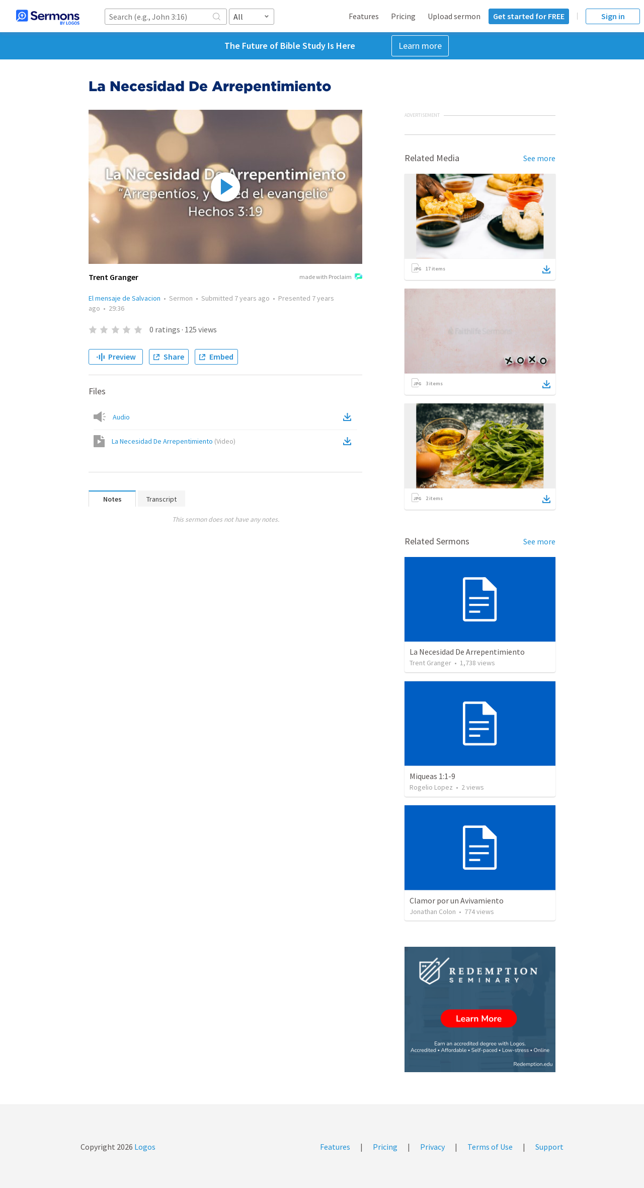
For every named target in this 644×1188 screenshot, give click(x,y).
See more (539, 158)
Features (364, 16)
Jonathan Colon (433, 911)
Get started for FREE (529, 16)
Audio (121, 417)
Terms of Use (490, 1147)
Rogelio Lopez (431, 787)
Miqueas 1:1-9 (432, 776)
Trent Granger (430, 662)
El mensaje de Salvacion (124, 298)
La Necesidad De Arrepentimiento (173, 441)
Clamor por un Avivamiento (457, 900)
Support (549, 1147)
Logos (144, 1147)
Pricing (403, 16)
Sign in (613, 16)
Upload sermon (454, 16)
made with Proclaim (330, 277)
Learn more (420, 45)
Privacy (432, 1147)
